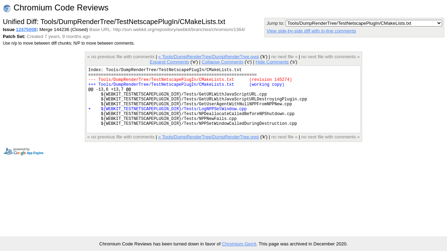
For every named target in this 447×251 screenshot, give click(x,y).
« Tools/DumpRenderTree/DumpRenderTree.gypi (208, 56)
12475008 (26, 29)
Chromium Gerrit (239, 243)
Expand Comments (169, 61)
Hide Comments (272, 61)
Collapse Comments (222, 61)
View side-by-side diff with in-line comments (311, 30)
